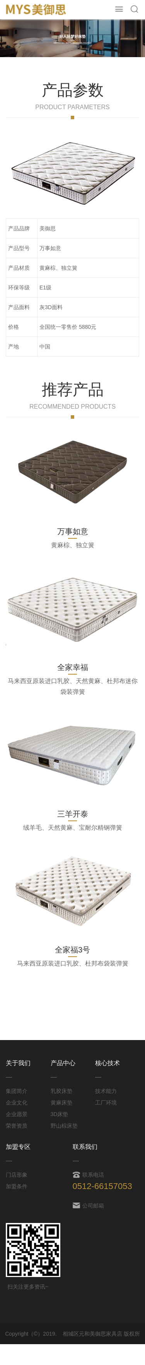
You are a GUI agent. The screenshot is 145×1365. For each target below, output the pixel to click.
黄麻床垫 (61, 1102)
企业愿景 (16, 1114)
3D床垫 (59, 1114)
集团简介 (16, 1091)
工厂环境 (106, 1102)
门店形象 (16, 1175)
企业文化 (16, 1102)
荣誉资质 (16, 1126)
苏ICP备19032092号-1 (78, 1354)
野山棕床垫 (64, 1126)
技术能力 (106, 1091)
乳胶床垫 (61, 1091)
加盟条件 (16, 1186)
